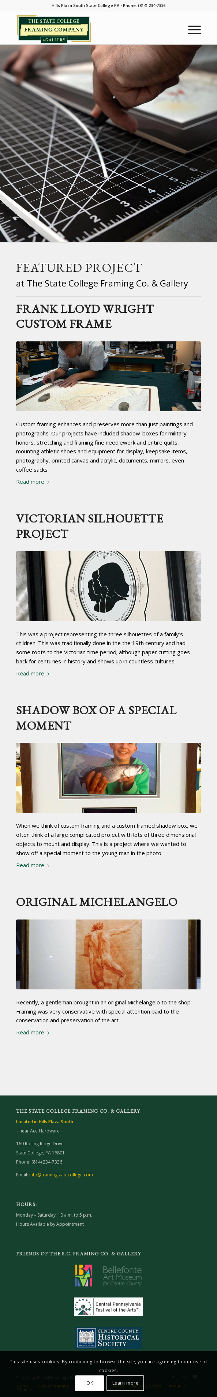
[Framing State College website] (90, 29)
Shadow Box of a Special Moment (96, 718)
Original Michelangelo (96, 902)
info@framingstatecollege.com (61, 1175)
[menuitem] (191, 29)
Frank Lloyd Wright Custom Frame (85, 316)
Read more (33, 481)
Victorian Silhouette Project (89, 526)
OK (89, 1383)
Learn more (125, 1383)
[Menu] (191, 29)
